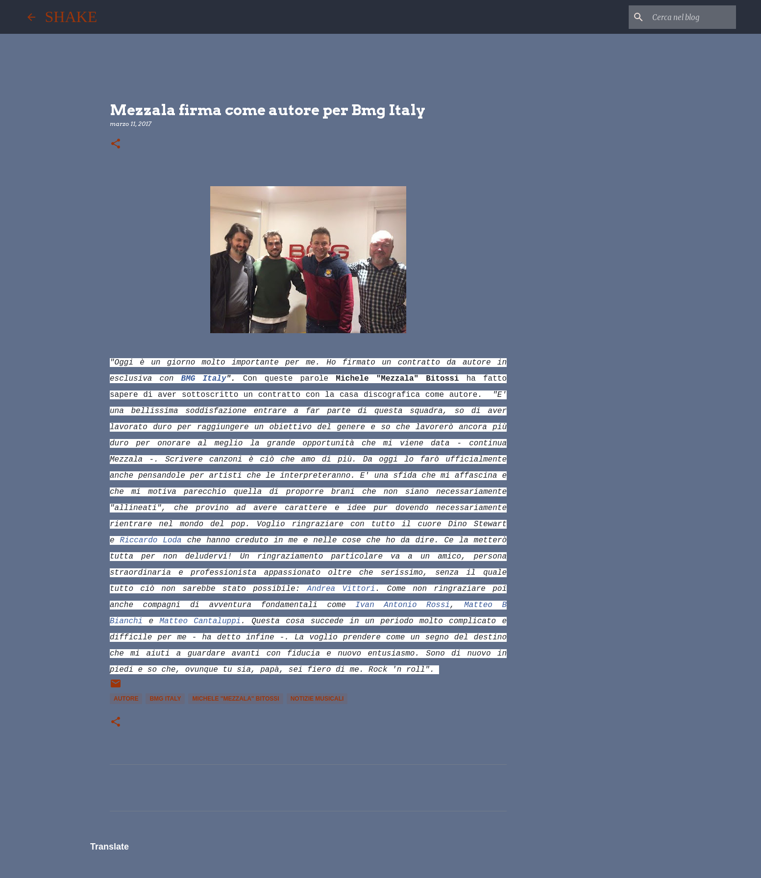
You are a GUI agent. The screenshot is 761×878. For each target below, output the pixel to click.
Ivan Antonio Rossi (402, 605)
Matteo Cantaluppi (200, 621)
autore (126, 698)
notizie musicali (317, 698)
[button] (116, 144)
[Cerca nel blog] (684, 17)
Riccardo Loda (151, 540)
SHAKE (71, 16)
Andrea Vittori (341, 589)
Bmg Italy (165, 698)
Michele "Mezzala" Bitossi (235, 698)
